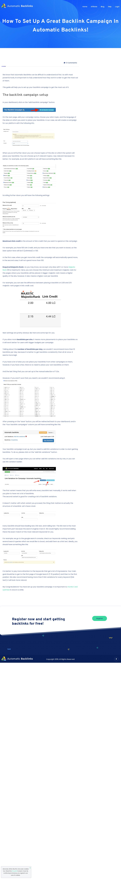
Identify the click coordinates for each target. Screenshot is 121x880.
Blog (102, 7)
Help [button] (109, 7)
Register (99, 618)
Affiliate (94, 7)
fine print (14, 871)
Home (85, 7)
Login (117, 7)
